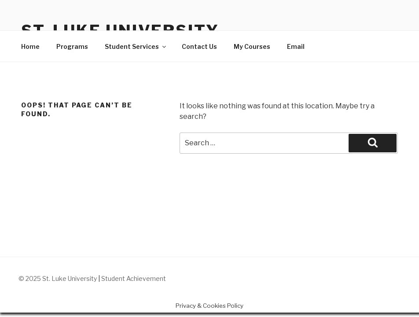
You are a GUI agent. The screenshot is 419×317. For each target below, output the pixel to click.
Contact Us (199, 46)
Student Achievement (133, 278)
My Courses (252, 46)
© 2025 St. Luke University (58, 278)
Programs (72, 46)
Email (296, 46)
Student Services (136, 46)
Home (30, 46)
